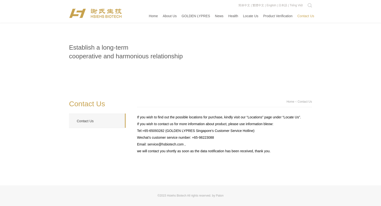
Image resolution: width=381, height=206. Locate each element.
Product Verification (278, 16)
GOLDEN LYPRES (196, 16)
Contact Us (305, 16)
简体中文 (244, 5)
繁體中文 (258, 5)
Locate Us (250, 16)
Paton (219, 195)
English (271, 5)
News (219, 16)
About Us (170, 16)
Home (153, 16)
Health (233, 16)
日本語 (282, 5)
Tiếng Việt (296, 5)
